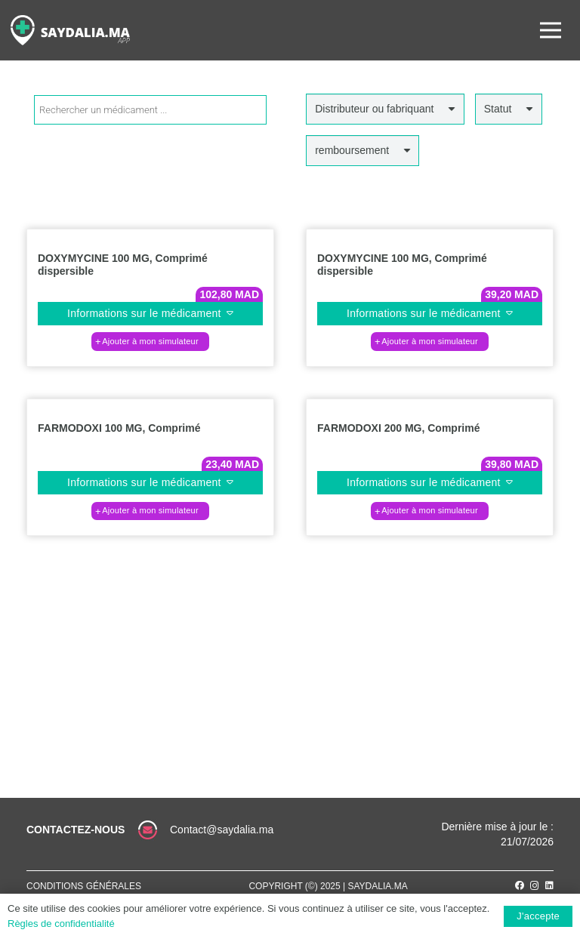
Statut (498, 109)
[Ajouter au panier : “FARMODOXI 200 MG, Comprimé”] (430, 511)
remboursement (352, 150)
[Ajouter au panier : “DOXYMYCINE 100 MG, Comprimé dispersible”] (150, 341)
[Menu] (550, 30)
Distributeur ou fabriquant (374, 109)
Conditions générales (83, 886)
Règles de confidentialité (61, 923)
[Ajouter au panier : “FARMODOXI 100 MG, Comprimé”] (150, 511)
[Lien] (70, 30)
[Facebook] (519, 885)
